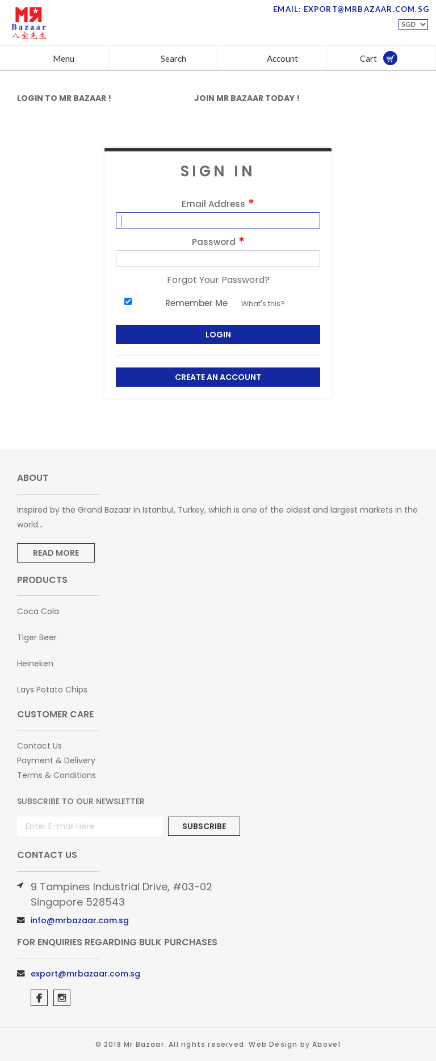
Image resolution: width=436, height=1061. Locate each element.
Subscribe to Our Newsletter (81, 801)
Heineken (35, 663)
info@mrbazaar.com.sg (80, 920)
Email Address (218, 204)
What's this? (263, 303)
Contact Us (39, 745)
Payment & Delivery (56, 760)
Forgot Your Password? (218, 279)
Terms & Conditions (56, 775)
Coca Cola (38, 611)
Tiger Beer (37, 637)
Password (218, 242)
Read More (56, 553)
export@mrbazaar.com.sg (85, 973)
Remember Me (196, 303)
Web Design (273, 1044)
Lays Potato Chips (52, 689)
